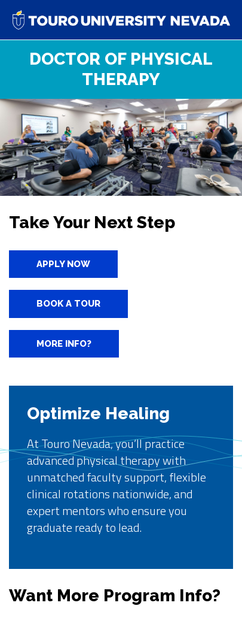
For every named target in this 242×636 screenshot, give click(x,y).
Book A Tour (68, 303)
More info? (63, 343)
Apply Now (63, 264)
